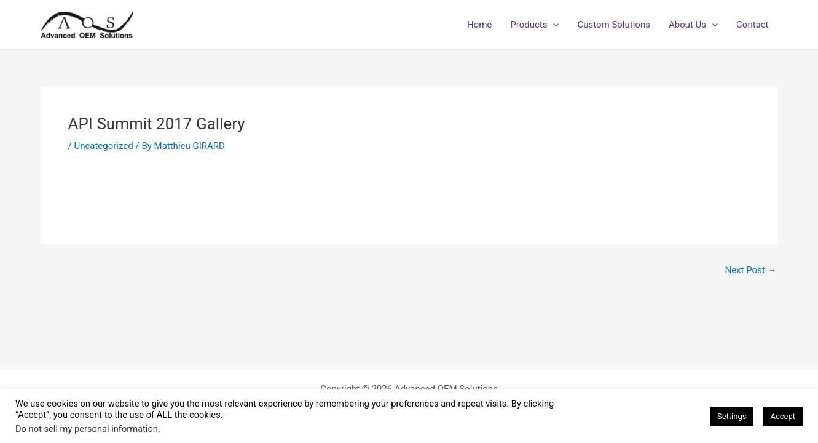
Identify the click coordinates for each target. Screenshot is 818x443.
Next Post (750, 270)
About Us (693, 24)
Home (479, 24)
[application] (553, 24)
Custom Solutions (613, 24)
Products (534, 24)
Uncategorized (103, 145)
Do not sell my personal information (86, 428)
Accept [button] (782, 416)
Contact (752, 24)
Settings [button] (731, 416)
